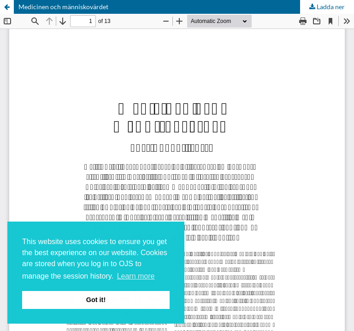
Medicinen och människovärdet (63, 7)
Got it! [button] (96, 299)
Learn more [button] (136, 276)
